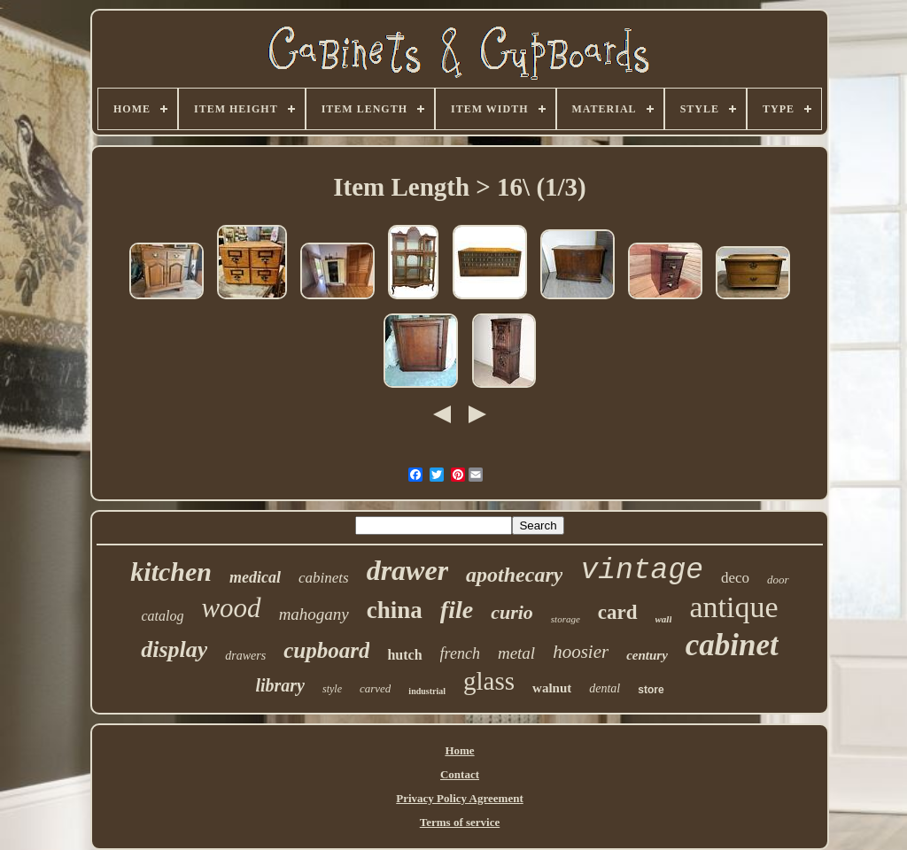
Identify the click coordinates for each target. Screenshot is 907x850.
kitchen (171, 571)
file (456, 609)
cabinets (323, 577)
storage (565, 619)
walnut (551, 688)
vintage (641, 570)
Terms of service (460, 822)
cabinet (732, 645)
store (650, 690)
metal (516, 653)
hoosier (581, 651)
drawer (407, 570)
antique (733, 607)
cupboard (326, 650)
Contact (459, 774)
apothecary (514, 574)
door (778, 579)
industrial (427, 691)
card (618, 612)
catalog (162, 615)
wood (230, 607)
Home (459, 750)
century (647, 655)
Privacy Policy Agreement (459, 798)
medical (255, 577)
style (332, 689)
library (280, 685)
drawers (245, 655)
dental (604, 688)
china (394, 610)
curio (512, 612)
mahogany (314, 614)
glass (489, 681)
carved (375, 688)
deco (735, 577)
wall (663, 619)
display (174, 649)
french (460, 653)
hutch (404, 654)
